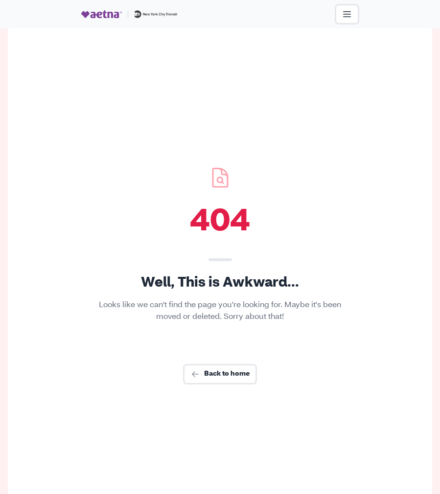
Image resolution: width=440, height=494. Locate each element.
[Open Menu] (347, 14)
